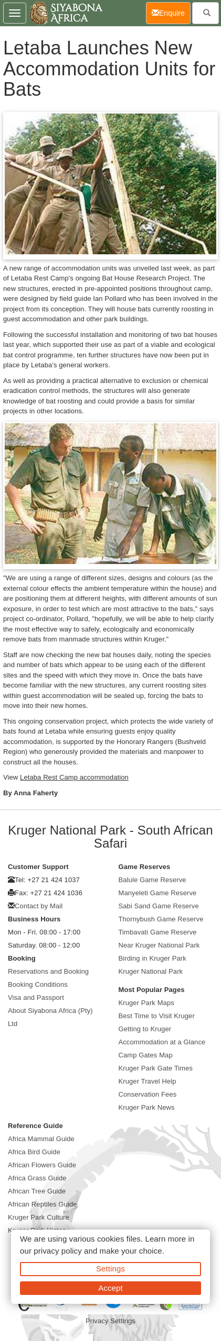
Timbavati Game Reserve (158, 932)
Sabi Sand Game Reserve (159, 906)
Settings (110, 1268)
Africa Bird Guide (34, 1152)
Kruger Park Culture (38, 1217)
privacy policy (57, 1250)
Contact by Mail (38, 906)
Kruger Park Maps (146, 1003)
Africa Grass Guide (37, 1178)
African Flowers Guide (42, 1165)
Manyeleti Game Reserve (158, 893)
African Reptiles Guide (42, 1204)
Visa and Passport (36, 997)
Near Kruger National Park (159, 945)
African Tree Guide (37, 1191)
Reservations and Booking (48, 971)
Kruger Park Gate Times (156, 1068)
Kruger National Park (151, 971)
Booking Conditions (38, 984)
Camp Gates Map (146, 1055)
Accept (110, 1287)
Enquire (171, 12)
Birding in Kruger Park (152, 958)
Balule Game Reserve (152, 880)
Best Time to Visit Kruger (157, 1016)
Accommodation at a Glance (162, 1042)
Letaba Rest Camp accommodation (74, 777)
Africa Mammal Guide (41, 1139)
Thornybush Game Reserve (161, 919)
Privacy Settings (110, 1321)
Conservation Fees (148, 1094)
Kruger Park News (147, 1107)
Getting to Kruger (145, 1029)
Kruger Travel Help (147, 1081)
